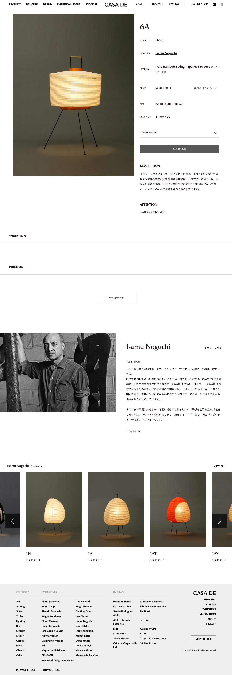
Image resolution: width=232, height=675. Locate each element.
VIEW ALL (219, 466)
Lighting (21, 621)
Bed (18, 626)
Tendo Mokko (121, 638)
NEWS (139, 4)
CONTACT (116, 298)
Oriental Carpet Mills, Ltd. (125, 645)
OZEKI (143, 633)
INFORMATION (207, 614)
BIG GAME (47, 655)
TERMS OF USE (51, 670)
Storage (20, 631)
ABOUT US (158, 4)
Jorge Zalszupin (85, 631)
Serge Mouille (84, 606)
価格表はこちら (203, 88)
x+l (43, 645)
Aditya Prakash (50, 636)
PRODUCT (15, 4)
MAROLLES (119, 633)
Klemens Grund (84, 650)
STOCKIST (91, 4)
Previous (12, 521)
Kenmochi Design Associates (58, 660)
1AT (153, 554)
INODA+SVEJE (84, 645)
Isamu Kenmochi (51, 626)
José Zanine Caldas (52, 631)
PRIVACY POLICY (25, 670)
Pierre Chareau (50, 621)
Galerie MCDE (148, 628)
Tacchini (144, 620)
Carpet (20, 640)
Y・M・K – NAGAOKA (153, 638)
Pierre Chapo (49, 606)
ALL (18, 601)
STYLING (174, 4)
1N (28, 554)
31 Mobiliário (148, 643)
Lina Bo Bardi (83, 601)
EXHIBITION (209, 609)
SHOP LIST (210, 599)
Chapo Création (122, 606)
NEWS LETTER (203, 639)
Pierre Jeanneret (51, 601)
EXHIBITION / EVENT (68, 4)
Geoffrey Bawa (84, 611)
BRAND (47, 4)
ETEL (115, 628)
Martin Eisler (83, 636)
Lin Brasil (145, 611)
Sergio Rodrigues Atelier (123, 613)
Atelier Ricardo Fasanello (121, 622)
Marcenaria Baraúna (87, 655)
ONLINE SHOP (200, 4)
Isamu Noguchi (166, 53)
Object (20, 650)
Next (219, 521)
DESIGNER (32, 4)
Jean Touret (82, 616)
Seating (20, 606)
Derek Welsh (83, 640)
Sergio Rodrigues (51, 616)
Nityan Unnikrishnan (53, 650)
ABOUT (212, 619)
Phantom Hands (122, 601)
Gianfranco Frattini (52, 640)
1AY (215, 554)
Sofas (19, 611)
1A (90, 554)
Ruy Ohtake (82, 626)
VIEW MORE (133, 431)
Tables (19, 616)
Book (19, 645)
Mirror (20, 636)
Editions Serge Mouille (153, 606)
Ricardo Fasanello (51, 611)
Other (19, 655)
